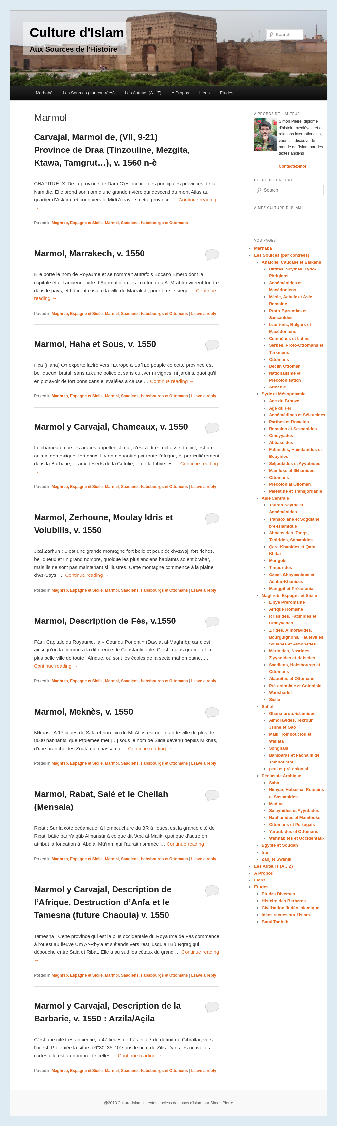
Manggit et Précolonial (292, 588)
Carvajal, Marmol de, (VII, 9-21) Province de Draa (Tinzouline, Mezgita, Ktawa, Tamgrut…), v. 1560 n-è (112, 150)
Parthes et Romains (289, 421)
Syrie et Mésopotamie (284, 393)
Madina (276, 803)
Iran (266, 852)
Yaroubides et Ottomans (293, 831)
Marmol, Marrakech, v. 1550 (89, 253)
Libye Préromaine (287, 602)
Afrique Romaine (286, 609)
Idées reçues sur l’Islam (286, 914)
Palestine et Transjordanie (295, 491)
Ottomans (279, 359)
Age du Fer (280, 408)
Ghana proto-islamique (292, 713)
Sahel (267, 706)
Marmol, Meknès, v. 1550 (83, 711)
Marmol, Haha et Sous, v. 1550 (95, 344)
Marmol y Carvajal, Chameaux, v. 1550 (111, 427)
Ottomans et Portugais (292, 824)
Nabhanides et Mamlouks (294, 817)
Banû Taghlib (275, 921)
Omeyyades (281, 435)
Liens (204, 92)
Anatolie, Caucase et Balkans (291, 262)
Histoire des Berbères (284, 900)
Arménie (277, 387)
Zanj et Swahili (276, 859)
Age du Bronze (284, 400)
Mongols (277, 560)
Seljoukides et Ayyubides (294, 463)
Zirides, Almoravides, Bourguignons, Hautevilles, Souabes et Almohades (296, 637)
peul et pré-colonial (288, 768)
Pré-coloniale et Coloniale (295, 685)
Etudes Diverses (278, 893)
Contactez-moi (292, 166)
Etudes (226, 92)
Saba (274, 782)
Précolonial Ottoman (290, 484)
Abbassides (281, 442)
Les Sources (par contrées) (89, 92)
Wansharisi (280, 692)
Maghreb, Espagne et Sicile (77, 223)
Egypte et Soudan (280, 845)
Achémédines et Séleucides (297, 414)
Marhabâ (44, 92)
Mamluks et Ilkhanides (291, 470)
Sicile (274, 699)
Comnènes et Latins (289, 338)
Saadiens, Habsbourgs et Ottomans (154, 223)
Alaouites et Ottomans (291, 678)
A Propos (180, 92)
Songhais (278, 748)
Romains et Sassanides (293, 428)
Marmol (112, 223)
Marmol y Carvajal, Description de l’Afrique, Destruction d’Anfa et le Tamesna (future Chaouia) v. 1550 (102, 902)
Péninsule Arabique (281, 775)
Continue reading (172, 381)
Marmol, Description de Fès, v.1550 (105, 621)
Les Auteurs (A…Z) (143, 92)
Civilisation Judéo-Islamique (291, 907)
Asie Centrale (275, 498)
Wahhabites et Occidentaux (296, 838)
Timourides (280, 567)
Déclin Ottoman (284, 366)
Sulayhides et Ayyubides (294, 810)
